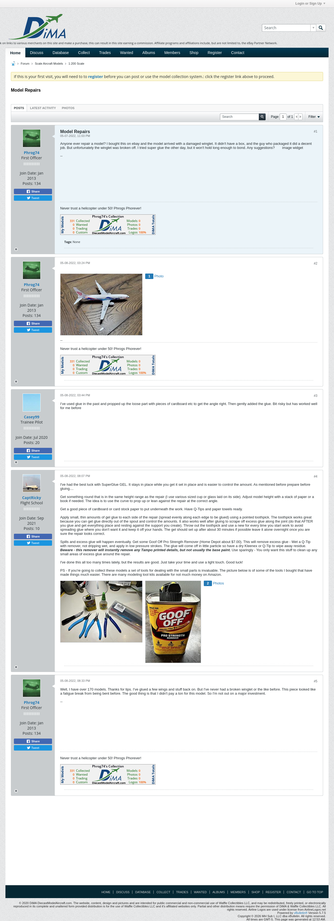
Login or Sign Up (310, 3)
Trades (105, 52)
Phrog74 (32, 152)
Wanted (126, 52)
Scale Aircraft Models (49, 63)
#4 (315, 476)
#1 (315, 131)
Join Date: (28, 173)
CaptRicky (31, 497)
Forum (25, 63)
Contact (237, 52)
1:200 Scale (76, 63)
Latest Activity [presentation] (43, 108)
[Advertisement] (167, 842)
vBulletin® (301, 912)
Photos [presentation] (68, 108)
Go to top (315, 892)
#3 (315, 396)
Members (172, 52)
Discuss (36, 52)
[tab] (19, 108)
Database (61, 52)
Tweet (33, 198)
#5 (315, 681)
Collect (84, 52)
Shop (194, 52)
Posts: (28, 183)
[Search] (289, 28)
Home (15, 53)
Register (215, 52)
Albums (148, 52)
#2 (315, 263)
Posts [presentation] (19, 108)
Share (33, 191)
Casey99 (32, 416)
